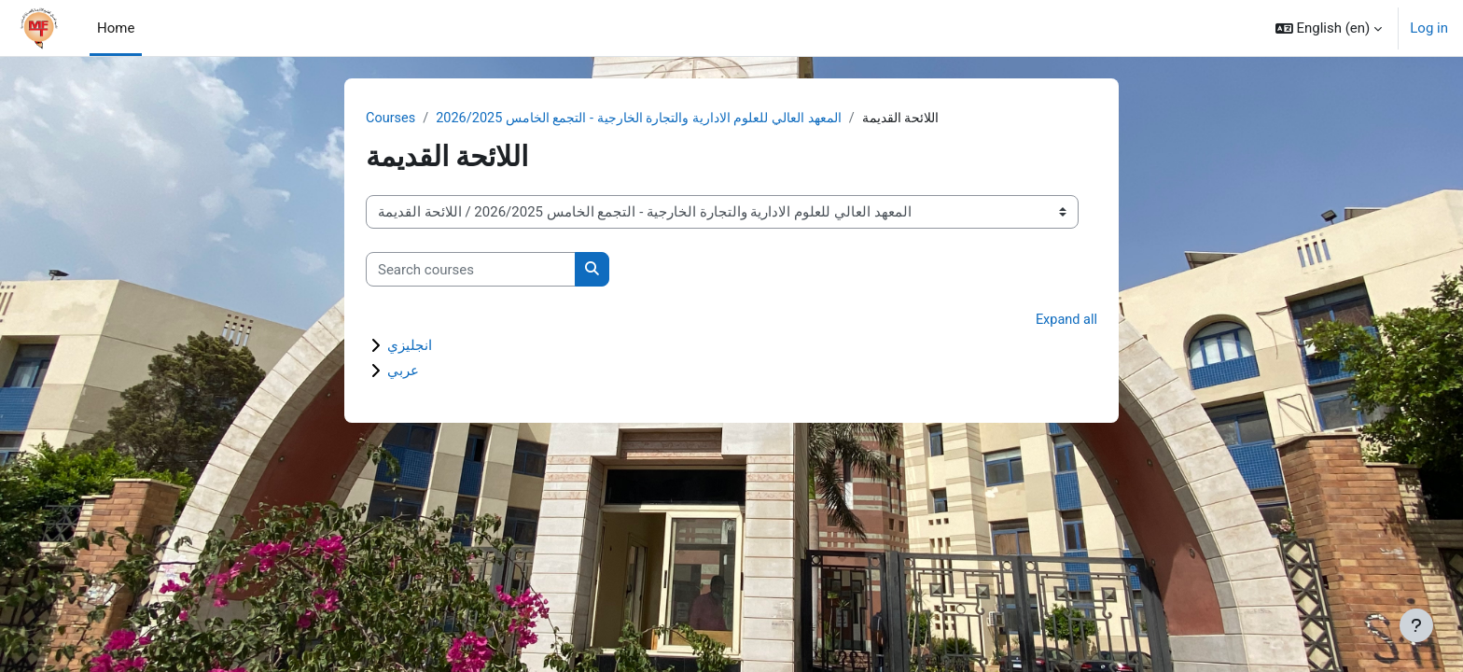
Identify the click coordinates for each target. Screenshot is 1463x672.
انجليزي (409, 346)
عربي (403, 371)
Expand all (1065, 321)
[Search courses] (471, 270)
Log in (1429, 28)
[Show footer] (1416, 625)
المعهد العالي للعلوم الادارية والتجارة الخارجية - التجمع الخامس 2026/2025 (656, 118)
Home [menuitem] (115, 28)
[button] (1329, 28)
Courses (391, 118)
